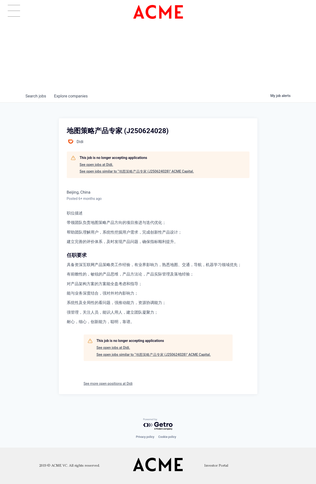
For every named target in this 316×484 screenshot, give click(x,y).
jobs (36, 96)
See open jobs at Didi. (96, 165)
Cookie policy (167, 437)
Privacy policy (145, 437)
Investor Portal (216, 466)
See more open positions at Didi (108, 384)
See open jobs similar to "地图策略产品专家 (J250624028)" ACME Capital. (137, 171)
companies (71, 96)
